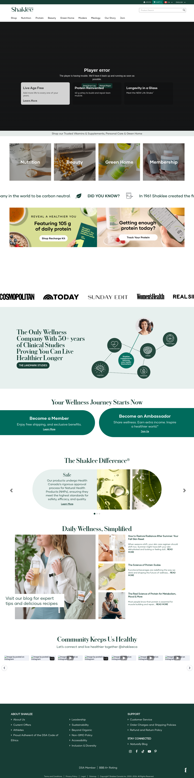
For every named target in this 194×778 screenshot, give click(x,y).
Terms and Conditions (53, 776)
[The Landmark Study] (134, 347)
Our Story (110, 18)
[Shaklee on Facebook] (136, 751)
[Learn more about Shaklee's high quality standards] (97, 489)
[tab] (97, 92)
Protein (40, 18)
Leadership (79, 719)
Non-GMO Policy (82, 735)
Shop (14, 18)
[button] (94, 514)
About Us (19, 719)
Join (122, 18)
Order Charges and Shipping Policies (153, 724)
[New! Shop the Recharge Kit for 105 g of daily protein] (53, 227)
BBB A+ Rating (108, 767)
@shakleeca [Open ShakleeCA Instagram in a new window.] (128, 647)
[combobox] (161, 10)
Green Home (67, 18)
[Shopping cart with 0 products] (157, 2)
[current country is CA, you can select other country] (168, 2)
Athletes (18, 729)
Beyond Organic (82, 729)
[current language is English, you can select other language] (180, 2)
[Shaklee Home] (22, 10)
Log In (147, 2)
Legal (83, 776)
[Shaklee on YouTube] (149, 751)
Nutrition (26, 18)
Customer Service (141, 719)
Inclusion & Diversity (84, 745)
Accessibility (79, 740)
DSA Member (87, 767)
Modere (82, 18)
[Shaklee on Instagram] (130, 751)
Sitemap (92, 776)
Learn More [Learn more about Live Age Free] (30, 100)
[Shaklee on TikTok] (143, 750)
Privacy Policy (71, 776)
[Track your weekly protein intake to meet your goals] (141, 227)
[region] (97, 489)
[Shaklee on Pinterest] (155, 751)
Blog (139, 743)
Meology (95, 18)
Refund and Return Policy (146, 729)
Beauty (52, 18)
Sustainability (80, 724)
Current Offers (22, 724)
